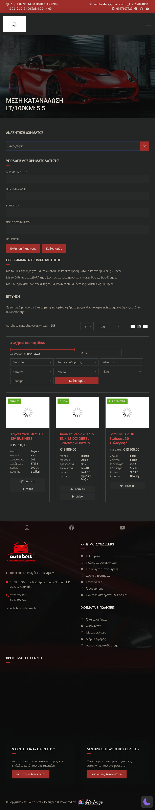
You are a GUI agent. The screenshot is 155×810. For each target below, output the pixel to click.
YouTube (122, 528)
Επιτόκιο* (12, 205)
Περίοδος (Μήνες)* (18, 222)
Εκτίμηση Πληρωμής (23, 248)
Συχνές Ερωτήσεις (95, 575)
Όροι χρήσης (92, 588)
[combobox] (87, 326)
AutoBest (35, 802)
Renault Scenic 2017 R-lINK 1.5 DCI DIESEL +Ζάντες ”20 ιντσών (77, 438)
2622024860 (137, 4)
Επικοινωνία (91, 582)
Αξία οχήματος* (16, 172)
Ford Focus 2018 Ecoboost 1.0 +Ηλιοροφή (122, 438)
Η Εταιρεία (90, 556)
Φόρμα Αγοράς (93, 639)
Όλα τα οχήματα (94, 619)
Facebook (71, 528)
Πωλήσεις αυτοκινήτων (99, 562)
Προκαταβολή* (16, 188)
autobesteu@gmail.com (109, 4)
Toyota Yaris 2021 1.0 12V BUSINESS (26, 436)
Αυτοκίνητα (91, 626)
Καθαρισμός (54, 248)
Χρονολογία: (18, 353)
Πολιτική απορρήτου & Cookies (104, 595)
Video (28, 489)
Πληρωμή (12, 239)
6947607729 (122, 8)
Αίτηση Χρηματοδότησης (99, 645)
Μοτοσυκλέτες (93, 632)
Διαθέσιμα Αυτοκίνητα (30, 774)
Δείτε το (27, 481)
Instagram (27, 528)
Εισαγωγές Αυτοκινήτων (107, 774)
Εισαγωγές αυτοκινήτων (99, 569)
